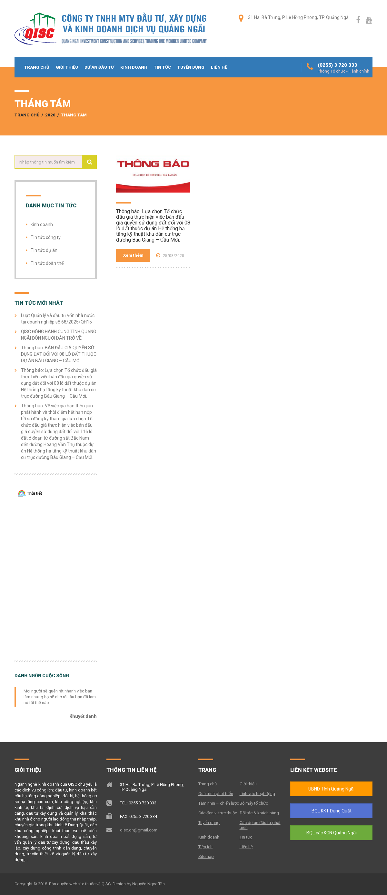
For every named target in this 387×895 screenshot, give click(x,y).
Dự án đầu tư (99, 67)
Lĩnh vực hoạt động (257, 793)
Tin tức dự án (44, 250)
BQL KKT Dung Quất (332, 810)
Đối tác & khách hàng (259, 812)
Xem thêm (133, 255)
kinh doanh (42, 224)
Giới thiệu (67, 67)
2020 (50, 115)
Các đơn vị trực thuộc (217, 812)
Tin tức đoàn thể (47, 263)
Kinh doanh (133, 67)
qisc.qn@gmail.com (138, 830)
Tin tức (162, 67)
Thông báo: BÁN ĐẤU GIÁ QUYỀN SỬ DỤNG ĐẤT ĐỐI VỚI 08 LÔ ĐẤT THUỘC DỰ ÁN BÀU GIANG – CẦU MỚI (58, 354)
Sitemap (206, 856)
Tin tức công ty (46, 237)
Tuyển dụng (190, 67)
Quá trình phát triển (215, 793)
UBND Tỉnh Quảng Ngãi (331, 788)
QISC (106, 883)
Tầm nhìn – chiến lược (218, 803)
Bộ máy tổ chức (254, 803)
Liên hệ (219, 67)
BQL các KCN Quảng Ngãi (331, 832)
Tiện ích (205, 846)
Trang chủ (36, 67)
